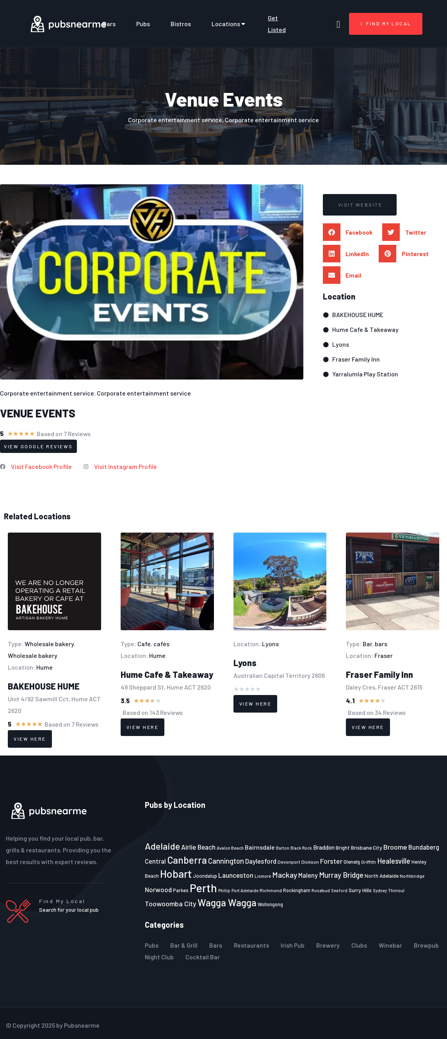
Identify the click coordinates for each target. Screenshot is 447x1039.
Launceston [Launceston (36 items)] (235, 875)
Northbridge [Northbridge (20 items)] (412, 876)
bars (381, 643)
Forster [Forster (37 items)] (331, 861)
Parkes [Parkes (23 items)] (181, 890)
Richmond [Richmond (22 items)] (271, 890)
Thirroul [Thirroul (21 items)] (396, 890)
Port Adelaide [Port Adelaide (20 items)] (245, 890)
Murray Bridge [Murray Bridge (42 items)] (341, 874)
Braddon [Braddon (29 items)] (324, 847)
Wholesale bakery (49, 643)
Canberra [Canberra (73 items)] (187, 860)
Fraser (383, 655)
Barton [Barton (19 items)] (282, 847)
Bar (367, 643)
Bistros (181, 23)
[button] (360, 205)
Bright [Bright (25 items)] (343, 848)
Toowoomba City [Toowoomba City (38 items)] (170, 903)
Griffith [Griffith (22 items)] (368, 861)
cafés (161, 643)
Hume (44, 667)
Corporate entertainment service (47, 393)
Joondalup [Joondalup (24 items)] (205, 876)
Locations (229, 24)
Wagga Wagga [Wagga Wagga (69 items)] (227, 902)
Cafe (144, 643)
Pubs (143, 23)
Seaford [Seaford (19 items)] (339, 890)
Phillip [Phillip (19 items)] (224, 890)
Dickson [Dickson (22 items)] (310, 861)
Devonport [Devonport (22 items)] (289, 861)
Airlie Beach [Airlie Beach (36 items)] (198, 847)
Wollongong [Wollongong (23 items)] (270, 904)
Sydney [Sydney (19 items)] (380, 890)
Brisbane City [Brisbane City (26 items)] (366, 847)
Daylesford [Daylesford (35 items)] (260, 861)
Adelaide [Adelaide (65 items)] (162, 846)
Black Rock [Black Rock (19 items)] (301, 847)
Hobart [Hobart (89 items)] (176, 873)
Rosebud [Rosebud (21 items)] (321, 890)
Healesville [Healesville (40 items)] (393, 861)
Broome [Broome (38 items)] (395, 847)
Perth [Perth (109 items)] (203, 888)
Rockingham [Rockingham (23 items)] (296, 890)
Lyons (270, 643)
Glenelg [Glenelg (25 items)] (352, 862)
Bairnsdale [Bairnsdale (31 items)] (260, 847)
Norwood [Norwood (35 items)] (158, 889)
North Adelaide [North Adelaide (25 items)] (382, 876)
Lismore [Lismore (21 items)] (263, 876)
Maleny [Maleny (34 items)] (308, 875)
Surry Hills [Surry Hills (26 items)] (360, 890)
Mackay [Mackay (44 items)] (284, 874)
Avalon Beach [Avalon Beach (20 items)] (230, 847)
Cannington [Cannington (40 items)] (226, 861)
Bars (109, 23)
